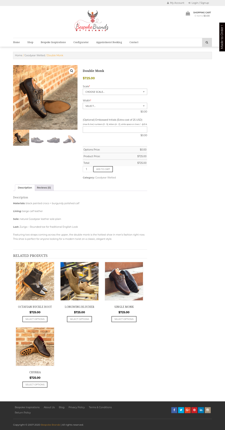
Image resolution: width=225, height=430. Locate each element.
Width (87, 100)
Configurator (81, 42)
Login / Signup (198, 2)
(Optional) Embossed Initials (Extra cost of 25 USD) (112, 119)
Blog (61, 407)
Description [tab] (25, 187)
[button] (72, 71)
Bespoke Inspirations (53, 42)
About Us (49, 407)
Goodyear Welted (34, 55)
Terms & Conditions (100, 407)
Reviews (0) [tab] (44, 187)
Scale (86, 86)
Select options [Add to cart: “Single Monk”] (124, 319)
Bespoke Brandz (50, 424)
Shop (30, 42)
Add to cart (103, 169)
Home (16, 42)
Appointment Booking (109, 42)
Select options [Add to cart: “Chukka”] (35, 384)
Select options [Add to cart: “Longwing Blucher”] (79, 319)
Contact (133, 42)
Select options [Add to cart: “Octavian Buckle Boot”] (35, 319)
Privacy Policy (76, 407)
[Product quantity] (88, 169)
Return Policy (23, 412)
